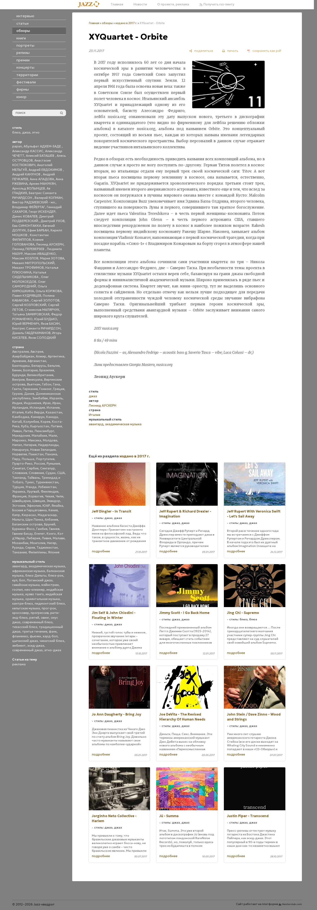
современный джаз (27, 650)
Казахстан (54, 412)
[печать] (230, 50)
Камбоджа (20, 417)
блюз (16, 132)
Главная (117, 4)
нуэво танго (34, 594)
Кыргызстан (39, 426)
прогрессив (40, 613)
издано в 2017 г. (126, 23)
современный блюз (37, 622)
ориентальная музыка (42, 599)
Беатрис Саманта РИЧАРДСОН (36, 328)
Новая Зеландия (43, 450)
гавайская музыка (26, 585)
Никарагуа (20, 450)
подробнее (101, 551)
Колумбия (31, 422)
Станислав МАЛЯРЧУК (42, 310)
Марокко (19, 440)
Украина (18, 491)
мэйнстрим (50, 585)
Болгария (30, 370)
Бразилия (46, 370)
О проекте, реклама (173, 4)
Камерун (37, 417)
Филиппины (37, 552)
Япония (53, 552)
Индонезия (32, 403)
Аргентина (56, 356)
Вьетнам (33, 384)
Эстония (18, 506)
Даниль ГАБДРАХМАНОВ (31, 333)
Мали (53, 435)
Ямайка (57, 506)
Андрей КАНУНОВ (26, 174)
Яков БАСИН (50, 324)
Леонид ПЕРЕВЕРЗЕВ (28, 249)
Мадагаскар (47, 515)
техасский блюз (24, 627)
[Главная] (90, 4)
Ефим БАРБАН (38, 230)
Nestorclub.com (292, 904)
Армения (19, 361)
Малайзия (39, 435)
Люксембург (44, 431)
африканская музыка (28, 571)
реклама (19, 664)
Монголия (37, 543)
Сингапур (47, 468)
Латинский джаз (40, 580)
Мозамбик (20, 543)
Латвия (56, 426)
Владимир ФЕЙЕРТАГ (28, 207)
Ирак (47, 403)
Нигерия (30, 445)
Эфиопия (34, 506)
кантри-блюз (22, 603)
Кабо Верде (34, 412)
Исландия (37, 407)
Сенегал (18, 468)
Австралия (20, 352)
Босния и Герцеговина (29, 510)
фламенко (20, 636)
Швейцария (21, 501)
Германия (30, 389)
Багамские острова (27, 524)
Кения (53, 510)
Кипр (16, 515)
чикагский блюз (52, 641)
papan (17, 146)
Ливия (46, 538)
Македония (21, 435)
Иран (56, 403)
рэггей (34, 618)
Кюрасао (29, 515)
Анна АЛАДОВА (42, 179)
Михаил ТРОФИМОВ (28, 268)
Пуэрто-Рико (22, 463)
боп (22, 580)
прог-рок (49, 608)
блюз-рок (55, 575)
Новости (140, 4)
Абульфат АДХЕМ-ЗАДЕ (43, 146)
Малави (59, 538)
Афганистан (37, 361)
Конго (51, 534)
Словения (36, 473)
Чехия (49, 496)
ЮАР (46, 506)
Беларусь (38, 366)
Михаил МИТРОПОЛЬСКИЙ (33, 263)
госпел (17, 590)
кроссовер (20, 613)
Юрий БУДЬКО (45, 319)
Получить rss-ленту (216, 4)
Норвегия (19, 454)
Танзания (19, 552)
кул (14, 580)
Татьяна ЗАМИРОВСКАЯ (30, 314)
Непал (17, 445)
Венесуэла (34, 379)
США (61, 473)
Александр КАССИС (27, 151)
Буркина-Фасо (23, 529)
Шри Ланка (34, 519)
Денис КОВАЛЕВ (24, 216)
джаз (26, 132)
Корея (45, 422)
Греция (58, 389)
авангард (19, 566)
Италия (18, 412)
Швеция (38, 501)
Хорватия (35, 496)
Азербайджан (23, 356)
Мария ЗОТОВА (52, 258)
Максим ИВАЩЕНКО (40, 254)
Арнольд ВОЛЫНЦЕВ (28, 188)
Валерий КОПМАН (48, 198)
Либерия (33, 538)
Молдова (50, 440)
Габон (46, 384)
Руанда (18, 547)
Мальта (18, 519)
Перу (16, 459)
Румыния (53, 463)
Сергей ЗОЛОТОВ (45, 300)
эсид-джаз (35, 646)
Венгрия (18, 379)
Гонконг (45, 389)
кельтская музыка (26, 608)
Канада (52, 417)
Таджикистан (47, 547)
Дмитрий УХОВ (53, 221)
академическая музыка (47, 566)
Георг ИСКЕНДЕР (42, 212)
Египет (39, 534)
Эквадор (53, 501)
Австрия (36, 352)
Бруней (49, 524)
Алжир (41, 356)
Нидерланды (48, 445)
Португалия (45, 459)
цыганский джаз (25, 641)
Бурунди (18, 375)
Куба (25, 426)
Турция (18, 487)
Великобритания (40, 375)
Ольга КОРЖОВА (49, 291)
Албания (51, 519)
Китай (17, 422)
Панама (51, 454)
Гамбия (41, 529)
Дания (29, 394)
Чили (59, 496)
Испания (53, 407)
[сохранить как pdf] (264, 50)
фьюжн (35, 636)
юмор (21, 97)
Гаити (16, 389)
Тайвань (33, 478)
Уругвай (33, 491)
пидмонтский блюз (50, 603)
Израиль (56, 398)
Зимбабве (40, 398)
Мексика (34, 440)
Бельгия (54, 366)
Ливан (17, 431)
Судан (50, 473)
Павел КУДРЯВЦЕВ (26, 296)
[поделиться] (201, 50)
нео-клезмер (34, 590)
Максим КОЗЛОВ (25, 258)
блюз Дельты (35, 575)
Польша (28, 459)
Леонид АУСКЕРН (50, 244)
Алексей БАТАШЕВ (40, 156)
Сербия (32, 468)
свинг (45, 618)
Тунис (29, 482)
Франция (19, 496)
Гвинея (54, 529)
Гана (56, 384)
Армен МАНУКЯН (42, 184)
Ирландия (20, 407)
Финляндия (49, 491)
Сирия (30, 547)
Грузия (17, 394)
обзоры (107, 23)
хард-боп (50, 636)
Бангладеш (21, 366)
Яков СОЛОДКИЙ (42, 338)
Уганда (30, 487)
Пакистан (36, 454)
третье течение (34, 631)
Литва (28, 431)
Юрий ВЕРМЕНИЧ (25, 324)
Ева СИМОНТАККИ (26, 226)
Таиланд (19, 478)
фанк (53, 631)
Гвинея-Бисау (22, 534)
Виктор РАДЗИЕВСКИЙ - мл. (34, 202)
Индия (17, 403)
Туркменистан (47, 482)
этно (36, 132)
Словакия (19, 473)
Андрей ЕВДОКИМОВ (46, 170)
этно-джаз (52, 650)
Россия (39, 463)
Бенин (17, 370)
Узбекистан (47, 487)
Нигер (51, 543)
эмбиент (19, 646)
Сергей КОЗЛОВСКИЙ (29, 305)
